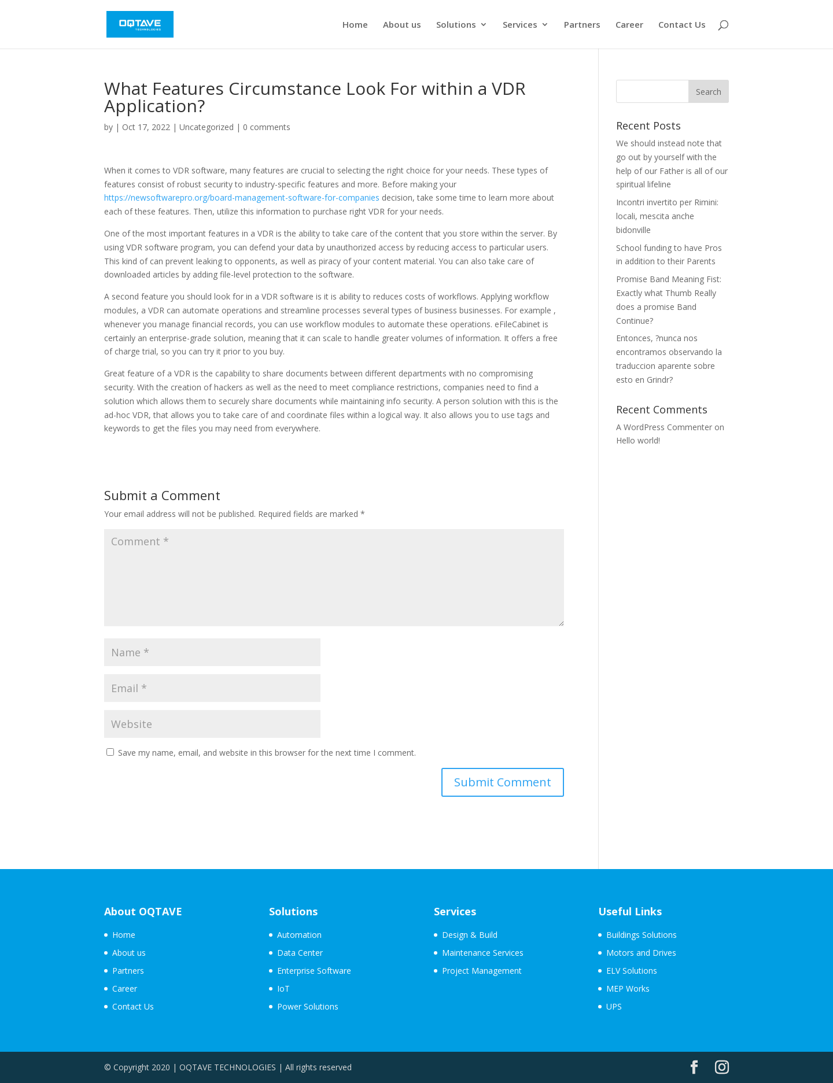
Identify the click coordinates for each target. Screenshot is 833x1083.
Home (355, 25)
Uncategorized (206, 126)
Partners (582, 25)
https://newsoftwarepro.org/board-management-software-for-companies (241, 197)
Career (629, 25)
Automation (299, 934)
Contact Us (682, 25)
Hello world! (638, 440)
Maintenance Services (483, 952)
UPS (614, 1006)
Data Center (300, 952)
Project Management (482, 970)
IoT (283, 988)
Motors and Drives (641, 952)
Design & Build (469, 934)
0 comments (266, 126)
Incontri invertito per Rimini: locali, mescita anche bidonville (667, 216)
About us (402, 25)
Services (520, 25)
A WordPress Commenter (664, 427)
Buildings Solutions (641, 934)
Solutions (456, 25)
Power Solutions (307, 1006)
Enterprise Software (314, 970)
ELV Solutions (631, 970)
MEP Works (628, 988)
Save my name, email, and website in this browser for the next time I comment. (267, 752)
